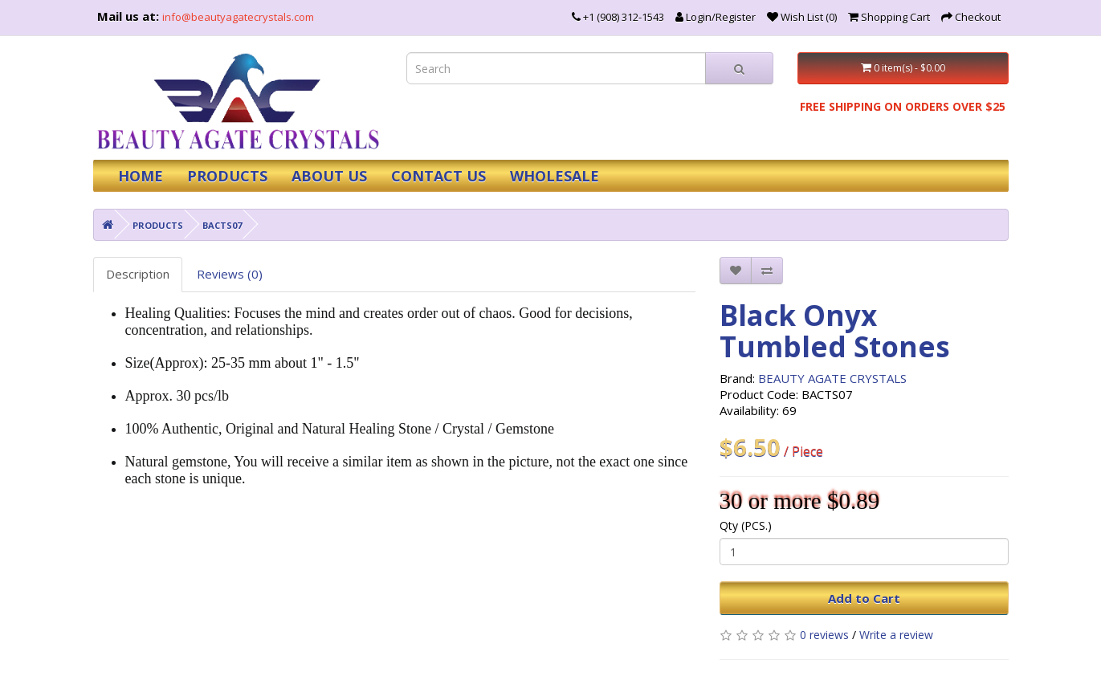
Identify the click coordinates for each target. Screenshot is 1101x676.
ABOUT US (329, 175)
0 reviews (824, 634)
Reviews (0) (230, 274)
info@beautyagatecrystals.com (238, 17)
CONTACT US (438, 175)
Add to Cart (864, 598)
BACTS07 (222, 225)
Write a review (896, 634)
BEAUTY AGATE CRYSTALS (832, 378)
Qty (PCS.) (746, 525)
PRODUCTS (227, 175)
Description (137, 274)
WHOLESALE (554, 175)
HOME (140, 175)
